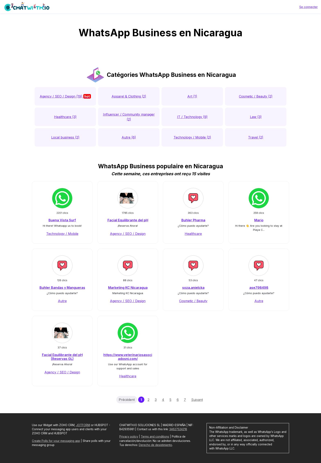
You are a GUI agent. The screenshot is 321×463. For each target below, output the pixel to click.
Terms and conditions (155, 436)
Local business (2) (65, 137)
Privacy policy (128, 436)
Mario (258, 220)
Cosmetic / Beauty (193, 301)
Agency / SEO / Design (128, 234)
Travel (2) (255, 137)
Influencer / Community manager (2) (129, 116)
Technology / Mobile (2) (192, 137)
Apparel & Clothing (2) (129, 96)
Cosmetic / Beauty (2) (255, 96)
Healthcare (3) (65, 117)
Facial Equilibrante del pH (127, 220)
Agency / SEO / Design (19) (65, 96)
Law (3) (256, 117)
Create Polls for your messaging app (56, 441)
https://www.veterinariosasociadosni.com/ (127, 357)
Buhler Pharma (193, 220)
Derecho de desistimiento (155, 445)
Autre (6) (129, 137)
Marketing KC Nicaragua (128, 288)
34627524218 (178, 429)
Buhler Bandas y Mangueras (62, 288)
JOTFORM (83, 425)
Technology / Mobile (62, 234)
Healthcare (193, 234)
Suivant (197, 400)
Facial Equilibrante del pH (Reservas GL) (62, 357)
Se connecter (308, 7)
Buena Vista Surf (62, 220)
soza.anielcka (193, 288)
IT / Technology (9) (192, 117)
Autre (62, 301)
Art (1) (192, 96)
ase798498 (258, 288)
